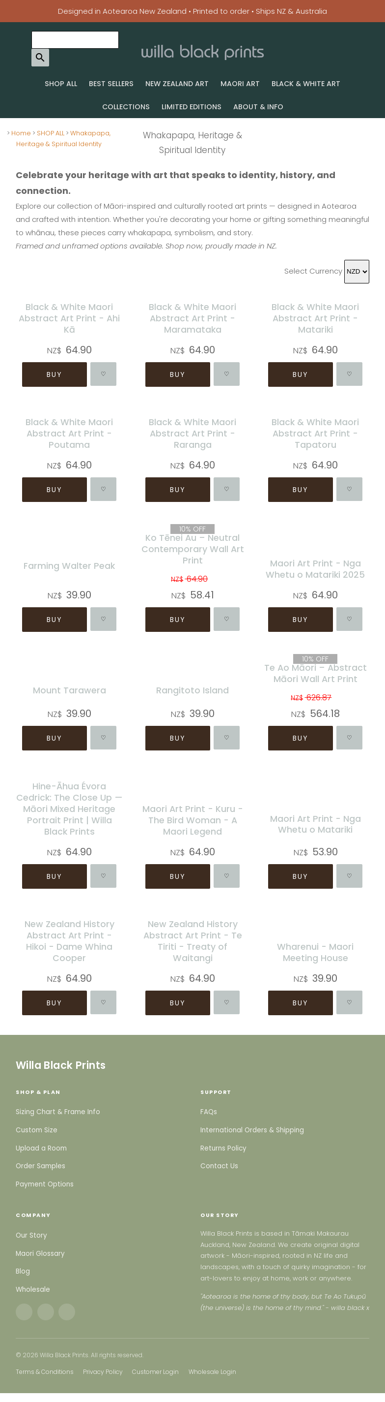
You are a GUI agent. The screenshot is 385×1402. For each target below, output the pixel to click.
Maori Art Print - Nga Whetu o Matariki (315, 824)
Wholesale (33, 1289)
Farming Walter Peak (69, 566)
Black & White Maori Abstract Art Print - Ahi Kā (69, 318)
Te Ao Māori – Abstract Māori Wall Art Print (315, 673)
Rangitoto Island (192, 690)
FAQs (208, 1112)
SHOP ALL (61, 84)
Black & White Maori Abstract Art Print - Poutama (69, 433)
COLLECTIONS (126, 107)
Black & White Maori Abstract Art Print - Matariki (315, 318)
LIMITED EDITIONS (191, 107)
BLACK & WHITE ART (306, 84)
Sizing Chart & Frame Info (58, 1112)
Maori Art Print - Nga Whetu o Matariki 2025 (315, 569)
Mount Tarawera (69, 690)
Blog (23, 1271)
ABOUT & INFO (258, 107)
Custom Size (36, 1130)
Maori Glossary (40, 1253)
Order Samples (40, 1166)
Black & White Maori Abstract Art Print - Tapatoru (315, 433)
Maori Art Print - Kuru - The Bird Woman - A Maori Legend (192, 819)
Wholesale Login (212, 1372)
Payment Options (45, 1184)
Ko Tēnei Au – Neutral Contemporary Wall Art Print (192, 548)
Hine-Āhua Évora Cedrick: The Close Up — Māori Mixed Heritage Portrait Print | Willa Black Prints (69, 808)
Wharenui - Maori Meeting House (315, 952)
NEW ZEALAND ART (177, 84)
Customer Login (155, 1372)
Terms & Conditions (45, 1372)
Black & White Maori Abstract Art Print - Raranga (192, 433)
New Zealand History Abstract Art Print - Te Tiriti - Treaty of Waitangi (192, 941)
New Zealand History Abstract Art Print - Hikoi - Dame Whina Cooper (69, 941)
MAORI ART (240, 84)
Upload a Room (41, 1148)
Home (21, 133)
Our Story (31, 1235)
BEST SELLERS (111, 84)
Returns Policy (223, 1148)
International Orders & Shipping (252, 1130)
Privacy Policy (103, 1372)
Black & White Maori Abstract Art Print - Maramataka (192, 318)
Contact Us (219, 1166)
